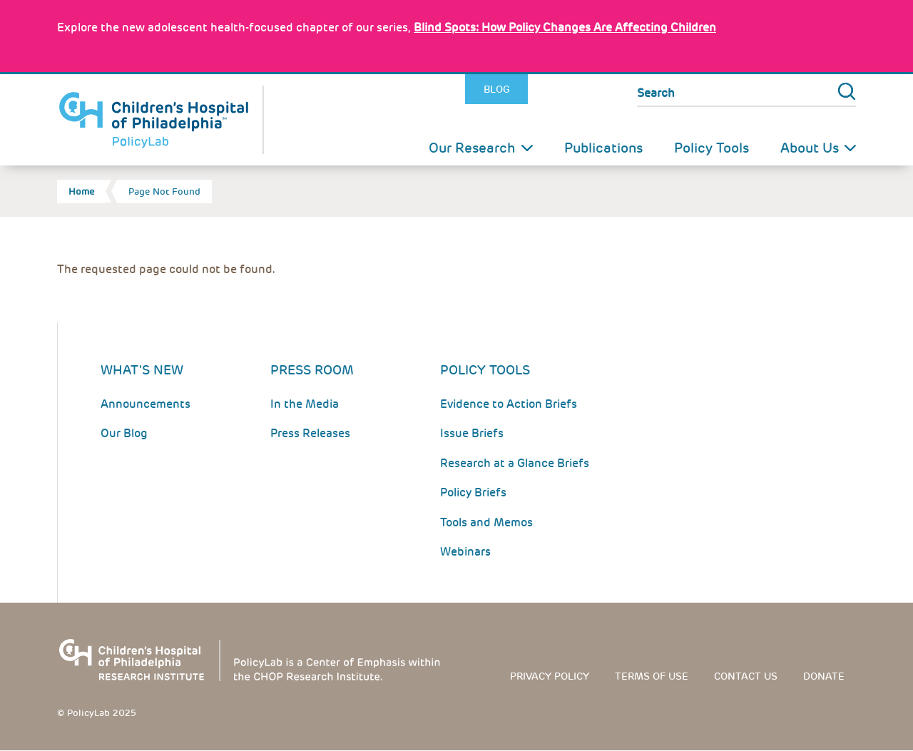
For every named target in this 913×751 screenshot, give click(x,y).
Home (81, 191)
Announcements (145, 404)
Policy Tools (711, 148)
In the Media (304, 404)
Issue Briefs (472, 433)
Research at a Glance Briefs (514, 463)
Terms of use (651, 676)
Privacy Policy (549, 676)
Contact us (745, 676)
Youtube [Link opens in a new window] (605, 89)
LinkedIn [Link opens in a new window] (575, 89)
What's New (142, 370)
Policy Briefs (473, 492)
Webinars (465, 551)
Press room (312, 370)
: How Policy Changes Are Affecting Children (565, 27)
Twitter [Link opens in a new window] (543, 89)
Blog (497, 89)
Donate (824, 676)
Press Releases (310, 433)
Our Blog (124, 433)
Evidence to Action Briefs (508, 404)
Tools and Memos (486, 522)
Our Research (472, 148)
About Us (809, 148)
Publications (603, 148)
